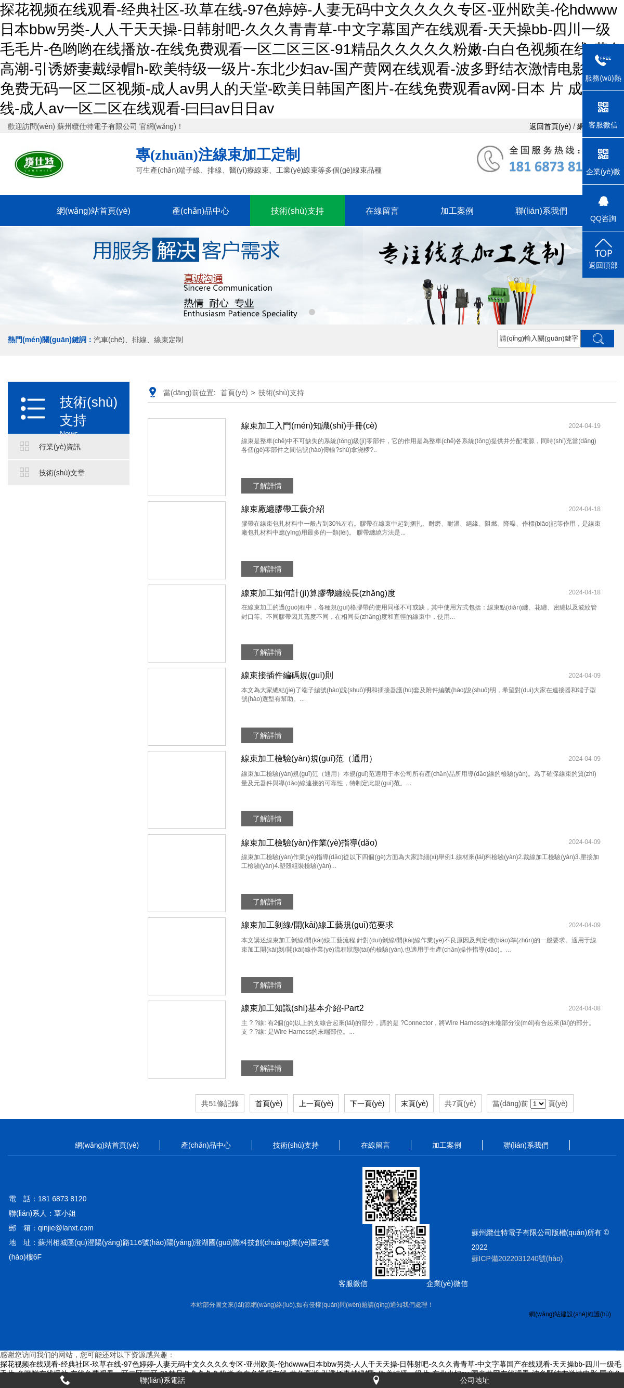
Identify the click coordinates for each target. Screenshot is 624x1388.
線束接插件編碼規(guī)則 (287, 675)
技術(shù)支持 (297, 210)
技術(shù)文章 (62, 473)
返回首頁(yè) (550, 126)
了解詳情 (267, 486)
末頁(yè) (414, 1103)
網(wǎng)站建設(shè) (558, 1314)
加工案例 (457, 210)
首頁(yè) (234, 392)
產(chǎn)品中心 (200, 210)
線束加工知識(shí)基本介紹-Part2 (302, 1008)
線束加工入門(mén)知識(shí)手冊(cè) (309, 425)
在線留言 (382, 210)
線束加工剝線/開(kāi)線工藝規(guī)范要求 (317, 924)
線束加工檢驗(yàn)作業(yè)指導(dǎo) (309, 842)
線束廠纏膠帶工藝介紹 (282, 508)
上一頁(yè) (316, 1103)
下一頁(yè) (367, 1103)
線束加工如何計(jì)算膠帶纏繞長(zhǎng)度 (318, 593)
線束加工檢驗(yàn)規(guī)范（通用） (309, 758)
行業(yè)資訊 (60, 447)
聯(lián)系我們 (541, 210)
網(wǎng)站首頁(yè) (94, 210)
